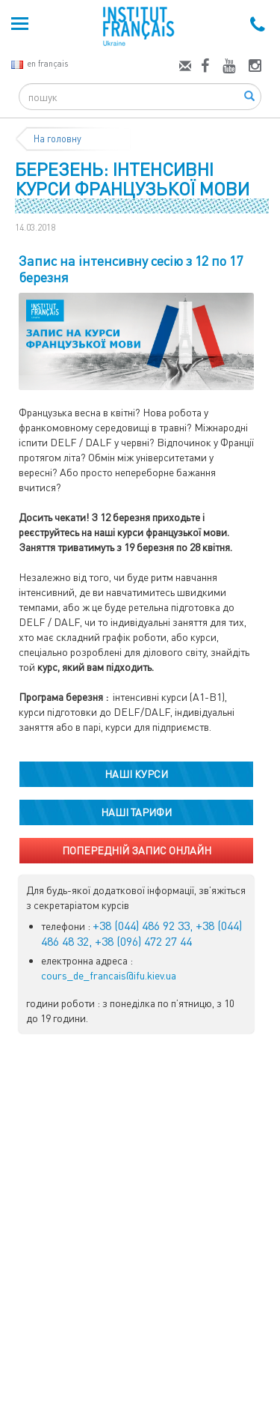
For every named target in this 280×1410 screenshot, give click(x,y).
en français (39, 63)
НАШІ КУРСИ (136, 774)
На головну (57, 139)
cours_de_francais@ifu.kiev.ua (108, 975)
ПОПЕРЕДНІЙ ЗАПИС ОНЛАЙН (136, 850)
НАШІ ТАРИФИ (136, 812)
